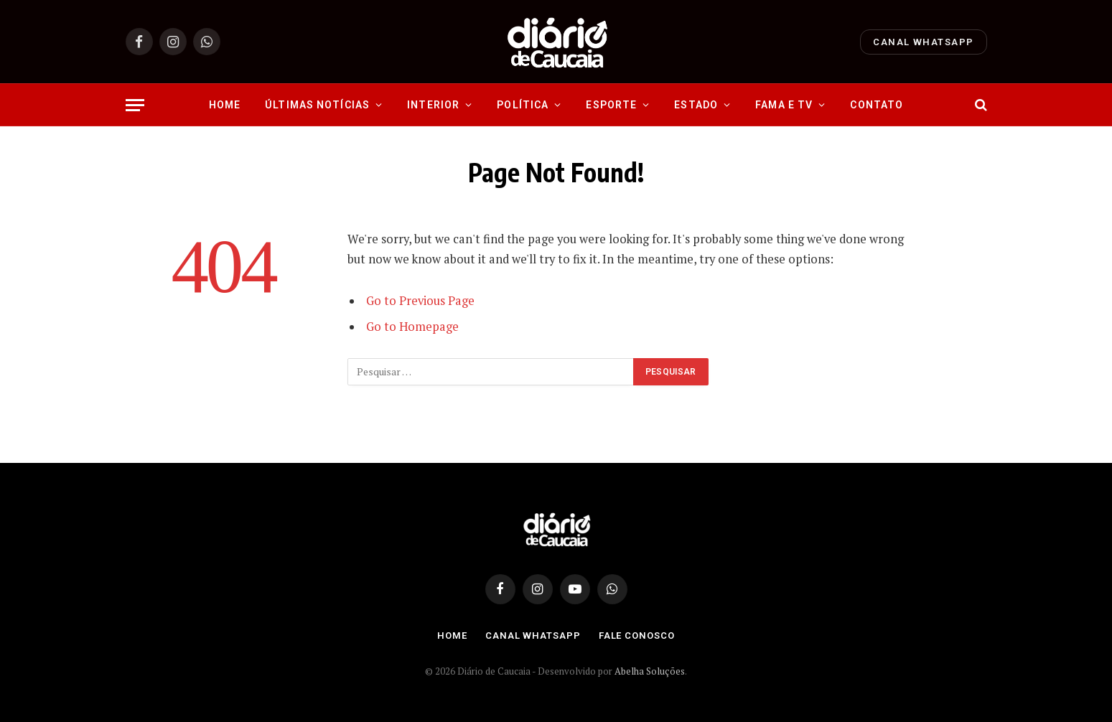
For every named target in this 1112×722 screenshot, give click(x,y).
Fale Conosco (637, 635)
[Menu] (135, 105)
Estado (696, 105)
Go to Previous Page (420, 301)
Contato (876, 105)
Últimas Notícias (317, 105)
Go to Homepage (412, 326)
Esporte (611, 105)
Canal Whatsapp (923, 42)
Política (522, 105)
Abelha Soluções (650, 671)
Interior (433, 105)
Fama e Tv (784, 105)
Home (224, 105)
